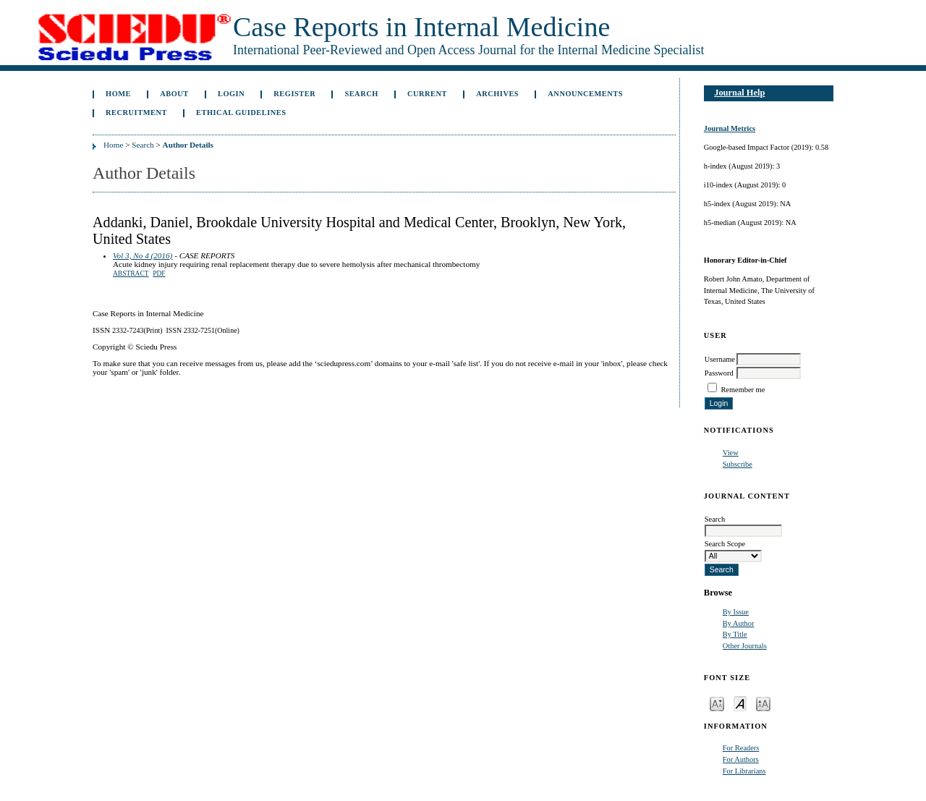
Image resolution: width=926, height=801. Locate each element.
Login (231, 94)
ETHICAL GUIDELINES (241, 112)
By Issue (736, 612)
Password (719, 373)
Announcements (585, 94)
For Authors (741, 759)
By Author (739, 623)
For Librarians (744, 771)
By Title (735, 634)
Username (720, 359)
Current (427, 94)
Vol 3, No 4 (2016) (142, 255)
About (174, 94)
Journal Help (739, 93)
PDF (159, 273)
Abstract (131, 273)
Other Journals (745, 646)
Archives (497, 94)
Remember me (743, 390)
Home (118, 94)
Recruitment (136, 112)
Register (294, 94)
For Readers (741, 748)
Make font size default (740, 703)
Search (361, 94)
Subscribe (737, 464)
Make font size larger (763, 703)
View (731, 453)
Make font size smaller (717, 703)
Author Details (188, 144)
